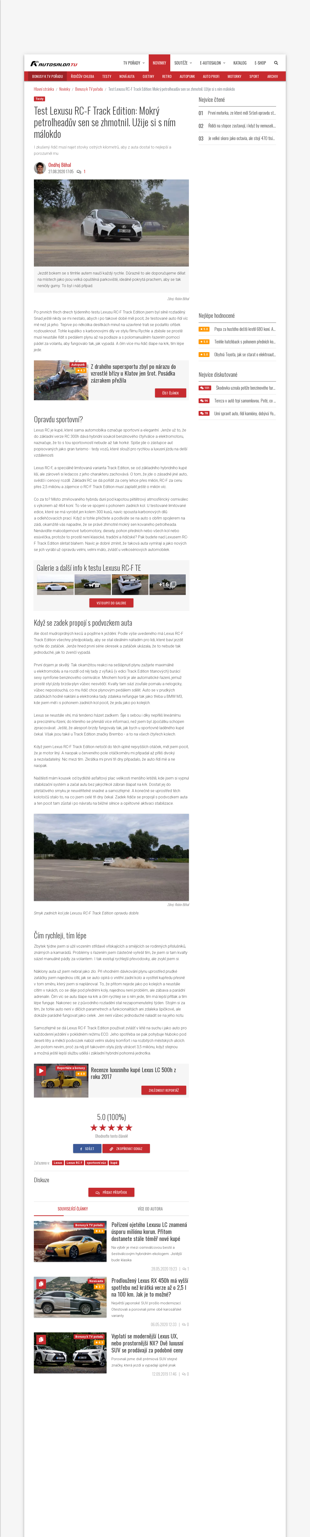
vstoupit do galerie (111, 602)
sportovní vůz (96, 1163)
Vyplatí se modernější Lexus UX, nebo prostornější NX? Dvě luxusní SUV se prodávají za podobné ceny (147, 1342)
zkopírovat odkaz (126, 1148)
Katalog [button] (240, 63)
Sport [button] (254, 76)
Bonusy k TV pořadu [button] (47, 76)
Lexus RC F (74, 1163)
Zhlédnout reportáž (164, 1090)
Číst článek (170, 392)
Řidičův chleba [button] (82, 76)
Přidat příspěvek (111, 1192)
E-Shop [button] (260, 63)
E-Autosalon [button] (212, 63)
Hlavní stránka (44, 89)
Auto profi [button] (211, 76)
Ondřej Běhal (59, 164)
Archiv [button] (272, 76)
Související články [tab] (73, 1209)
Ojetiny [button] (148, 76)
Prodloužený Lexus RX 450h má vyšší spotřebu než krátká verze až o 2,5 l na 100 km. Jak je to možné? (149, 1287)
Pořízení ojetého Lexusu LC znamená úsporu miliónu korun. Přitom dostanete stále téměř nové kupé (149, 1231)
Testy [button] (106, 76)
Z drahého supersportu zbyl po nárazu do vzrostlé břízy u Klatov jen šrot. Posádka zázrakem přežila (133, 373)
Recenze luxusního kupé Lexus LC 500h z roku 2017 (133, 1073)
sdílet (87, 1148)
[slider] (111, 1126)
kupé (113, 1163)
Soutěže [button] (183, 63)
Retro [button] (166, 76)
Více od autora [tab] (150, 1209)
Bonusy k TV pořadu (89, 89)
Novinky (64, 89)
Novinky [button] (159, 63)
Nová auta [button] (126, 76)
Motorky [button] (234, 76)
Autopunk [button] (187, 76)
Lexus (58, 1163)
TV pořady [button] (134, 63)
